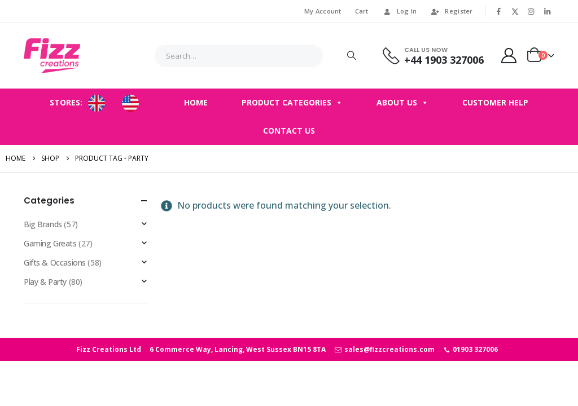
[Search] (351, 56)
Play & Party (45, 281)
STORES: (66, 102)
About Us (402, 103)
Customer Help (495, 102)
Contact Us (289, 130)
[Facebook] (499, 11)
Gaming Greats (50, 243)
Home (196, 102)
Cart (362, 11)
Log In (399, 11)
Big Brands (43, 224)
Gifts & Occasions (55, 262)
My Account (322, 11)
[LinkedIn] (547, 11)
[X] (514, 11)
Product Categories (292, 103)
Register (451, 11)
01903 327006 (470, 349)
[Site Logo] (52, 55)
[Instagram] (531, 11)
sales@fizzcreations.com (384, 349)
